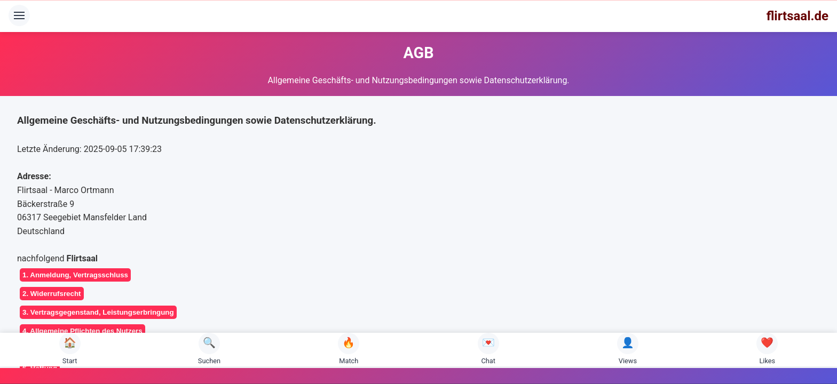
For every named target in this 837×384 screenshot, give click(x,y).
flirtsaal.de (797, 16)
